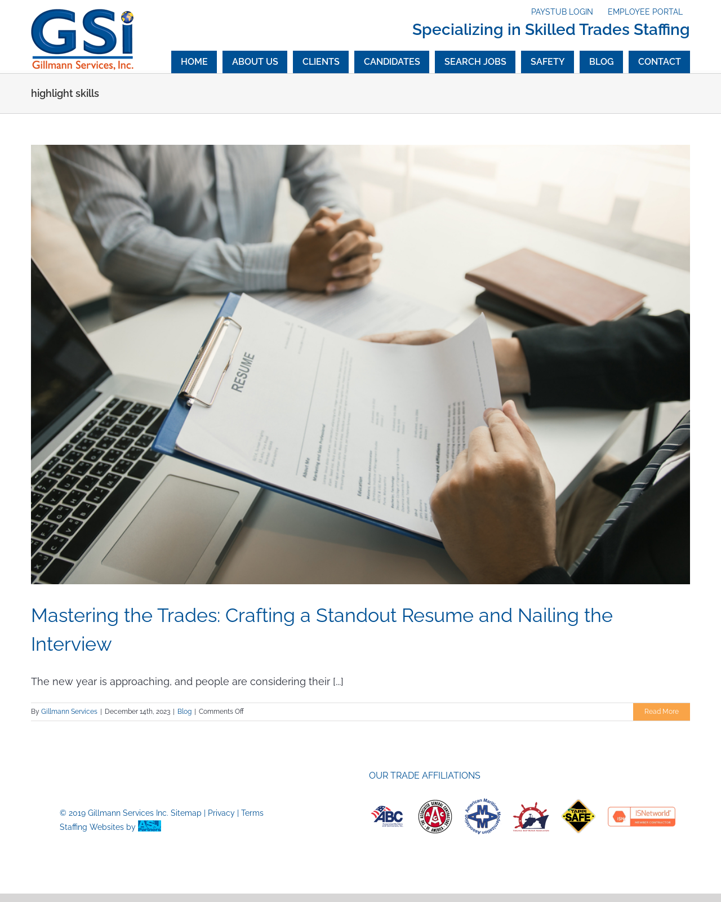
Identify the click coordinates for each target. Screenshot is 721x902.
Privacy (221, 812)
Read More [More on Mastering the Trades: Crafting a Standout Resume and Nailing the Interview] (661, 712)
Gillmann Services (69, 712)
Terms (252, 812)
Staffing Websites (92, 827)
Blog (184, 712)
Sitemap (186, 812)
